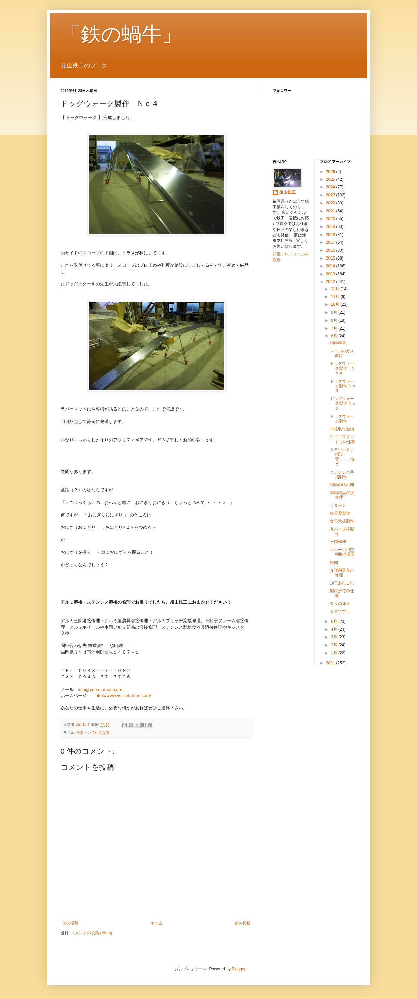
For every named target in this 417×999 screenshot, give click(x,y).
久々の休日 (340, 603)
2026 (331, 171)
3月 (334, 637)
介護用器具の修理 (342, 572)
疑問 (334, 562)
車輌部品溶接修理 (342, 495)
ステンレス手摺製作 (342, 474)
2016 (331, 250)
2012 (331, 281)
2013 (331, 274)
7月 (334, 328)
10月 (336, 304)
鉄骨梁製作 (340, 513)
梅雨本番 (338, 342)
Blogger (238, 969)
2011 (331, 663)
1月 (334, 652)
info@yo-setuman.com (100, 689)
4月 (334, 629)
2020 (331, 218)
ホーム (156, 923)
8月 (334, 320)
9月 (334, 312)
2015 (331, 258)
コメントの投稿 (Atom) (91, 933)
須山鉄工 (287, 192)
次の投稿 (70, 923)
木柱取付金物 (342, 429)
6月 (334, 336)
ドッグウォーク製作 (342, 418)
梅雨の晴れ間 (342, 484)
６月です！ (340, 611)
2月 (334, 645)
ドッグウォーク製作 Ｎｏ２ (343, 403)
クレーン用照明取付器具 (342, 552)
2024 (331, 187)
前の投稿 (243, 923)
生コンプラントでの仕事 (342, 439)
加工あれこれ (342, 583)
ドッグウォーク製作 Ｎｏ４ (342, 368)
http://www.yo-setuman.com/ (123, 695)
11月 (336, 296)
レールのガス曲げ (342, 353)
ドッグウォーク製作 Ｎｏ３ (343, 386)
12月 (336, 288)
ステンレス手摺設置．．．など (342, 456)
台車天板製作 (342, 521)
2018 (331, 234)
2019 (331, 226)
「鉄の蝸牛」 (121, 34)
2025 (331, 179)
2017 (331, 242)
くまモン (338, 505)
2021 (331, 211)
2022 (331, 203)
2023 (331, 195)
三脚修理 (338, 541)
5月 (334, 621)
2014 (331, 266)
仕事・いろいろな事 (93, 733)
